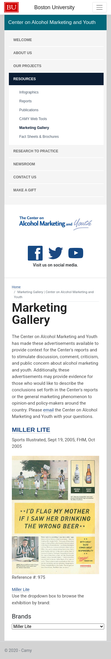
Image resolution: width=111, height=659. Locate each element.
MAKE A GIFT (24, 190)
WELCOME (22, 40)
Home (16, 287)
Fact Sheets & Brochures (39, 137)
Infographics (28, 92)
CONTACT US (24, 177)
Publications (28, 110)
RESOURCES (24, 79)
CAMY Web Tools (33, 119)
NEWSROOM (24, 164)
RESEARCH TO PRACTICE (35, 151)
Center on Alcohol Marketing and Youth (52, 22)
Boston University (54, 7)
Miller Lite (31, 429)
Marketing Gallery (34, 128)
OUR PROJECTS (27, 66)
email (48, 409)
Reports (25, 101)
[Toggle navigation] (99, 7)
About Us (22, 53)
